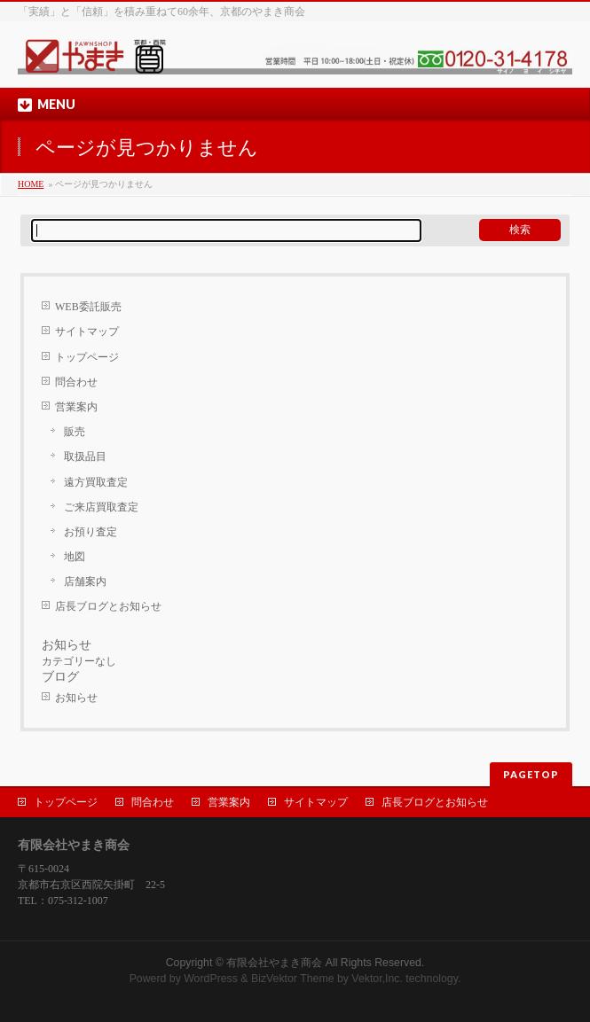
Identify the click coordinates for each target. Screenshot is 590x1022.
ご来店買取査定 (101, 507)
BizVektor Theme (292, 978)
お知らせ (76, 697)
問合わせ (76, 382)
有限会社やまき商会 (274, 962)
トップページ (87, 357)
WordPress (211, 978)
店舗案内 (85, 581)
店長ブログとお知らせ (108, 606)
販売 (74, 431)
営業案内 (76, 407)
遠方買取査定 (96, 482)
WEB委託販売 (88, 306)
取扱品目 (85, 456)
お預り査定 (90, 532)
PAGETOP (531, 774)
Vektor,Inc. (377, 978)
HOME (30, 184)
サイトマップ (87, 331)
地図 (74, 556)
